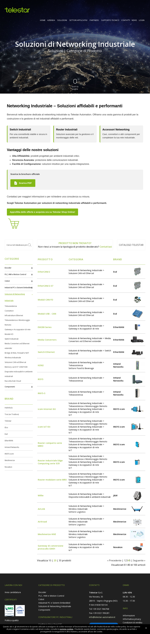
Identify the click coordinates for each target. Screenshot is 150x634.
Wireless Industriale (13, 357)
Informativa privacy (132, 619)
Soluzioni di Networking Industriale (54, 606)
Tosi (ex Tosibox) (12, 414)
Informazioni (129, 615)
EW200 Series (45, 327)
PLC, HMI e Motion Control (15, 274)
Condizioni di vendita (132, 622)
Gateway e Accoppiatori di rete (17, 329)
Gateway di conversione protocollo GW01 (50, 547)
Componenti (10, 386)
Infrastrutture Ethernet (14, 315)
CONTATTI (125, 20)
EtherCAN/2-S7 (45, 285)
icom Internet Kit (47, 409)
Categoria (76, 259)
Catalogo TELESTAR (131, 245)
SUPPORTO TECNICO (110, 20)
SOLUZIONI (62, 20)
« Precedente (114, 560)
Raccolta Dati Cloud (13, 381)
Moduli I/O (9, 334)
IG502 (41, 365)
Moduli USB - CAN (47, 313)
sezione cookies (66, 629)
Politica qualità (11, 620)
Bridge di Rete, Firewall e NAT (17, 353)
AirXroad (42, 521)
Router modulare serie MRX (52, 479)
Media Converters (47, 339)
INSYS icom (9, 454)
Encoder (8, 268)
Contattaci (106, 246)
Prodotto (45, 259)
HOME (42, 20)
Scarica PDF (23, 183)
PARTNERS (94, 20)
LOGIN (141, 20)
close (146, 628)
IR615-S (41, 393)
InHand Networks (12, 447)
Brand (117, 259)
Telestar (8, 421)
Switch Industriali (11, 339)
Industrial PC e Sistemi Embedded (18, 287)
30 (60, 560)
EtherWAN (9, 440)
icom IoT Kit (44, 426)
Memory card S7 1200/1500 (16, 367)
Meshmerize (10, 460)
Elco (6, 427)
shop (142, 8)
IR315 (40, 379)
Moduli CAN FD (45, 299)
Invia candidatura (13, 592)
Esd (6, 434)
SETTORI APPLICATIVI (78, 20)
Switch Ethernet (46, 351)
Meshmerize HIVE (47, 534)
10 (49, 560)
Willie (41, 495)
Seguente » (139, 560)
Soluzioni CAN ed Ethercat (15, 362)
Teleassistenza (11, 306)
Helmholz (9, 407)
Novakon (8, 467)
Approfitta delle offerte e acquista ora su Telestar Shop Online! (42, 212)
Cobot (7, 281)
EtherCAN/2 (44, 271)
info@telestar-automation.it (102, 617)
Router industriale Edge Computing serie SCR (50, 462)
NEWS (134, 20)
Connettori (9, 311)
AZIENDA (51, 20)
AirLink (41, 508)
